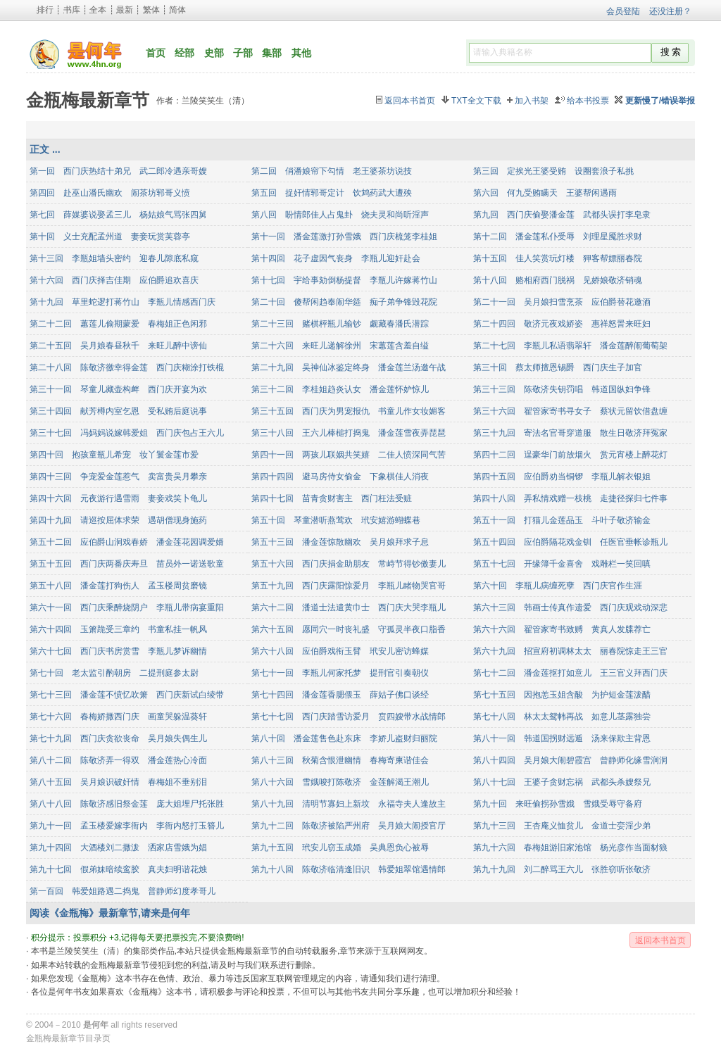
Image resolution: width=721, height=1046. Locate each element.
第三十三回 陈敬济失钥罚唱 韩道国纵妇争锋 (562, 389)
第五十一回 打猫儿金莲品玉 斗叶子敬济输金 (562, 520)
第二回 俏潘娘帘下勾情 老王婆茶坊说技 (331, 171)
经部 (184, 52)
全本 (97, 10)
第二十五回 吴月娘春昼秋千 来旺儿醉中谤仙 (118, 346)
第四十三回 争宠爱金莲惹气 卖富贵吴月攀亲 (118, 476)
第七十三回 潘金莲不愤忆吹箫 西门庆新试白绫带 (127, 695)
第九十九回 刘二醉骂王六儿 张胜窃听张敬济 (562, 869)
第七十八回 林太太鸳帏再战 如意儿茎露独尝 (562, 717)
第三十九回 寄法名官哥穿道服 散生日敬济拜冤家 (570, 433)
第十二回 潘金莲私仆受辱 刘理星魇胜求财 (557, 236)
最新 (124, 10)
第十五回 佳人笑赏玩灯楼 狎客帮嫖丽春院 (557, 258)
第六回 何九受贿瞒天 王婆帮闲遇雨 (545, 193)
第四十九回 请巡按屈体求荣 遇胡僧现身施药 (118, 520)
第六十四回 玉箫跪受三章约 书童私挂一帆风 (118, 629)
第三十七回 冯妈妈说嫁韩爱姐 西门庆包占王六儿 (127, 433)
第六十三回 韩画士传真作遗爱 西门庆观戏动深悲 (570, 607)
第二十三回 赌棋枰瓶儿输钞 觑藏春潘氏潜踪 (340, 324)
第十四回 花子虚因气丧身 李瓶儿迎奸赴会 (335, 258)
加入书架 (531, 101)
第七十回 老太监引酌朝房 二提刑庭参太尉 (114, 673)
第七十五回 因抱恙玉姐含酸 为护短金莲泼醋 (562, 695)
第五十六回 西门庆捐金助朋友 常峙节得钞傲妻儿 (348, 564)
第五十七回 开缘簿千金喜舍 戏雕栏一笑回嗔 (562, 564)
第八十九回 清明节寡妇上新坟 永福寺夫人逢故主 (348, 804)
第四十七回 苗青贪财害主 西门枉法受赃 (331, 498)
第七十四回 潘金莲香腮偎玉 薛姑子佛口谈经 (340, 695)
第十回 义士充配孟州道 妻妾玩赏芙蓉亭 (110, 236)
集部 (272, 52)
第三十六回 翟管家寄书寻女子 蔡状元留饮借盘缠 (570, 411)
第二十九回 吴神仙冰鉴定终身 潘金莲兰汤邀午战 (348, 367)
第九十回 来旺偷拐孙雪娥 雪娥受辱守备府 (557, 804)
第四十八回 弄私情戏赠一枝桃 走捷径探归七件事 (570, 498)
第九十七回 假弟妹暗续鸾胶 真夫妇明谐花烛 (118, 869)
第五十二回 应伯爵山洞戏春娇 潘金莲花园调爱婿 (127, 542)
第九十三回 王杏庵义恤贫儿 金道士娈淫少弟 (562, 826)
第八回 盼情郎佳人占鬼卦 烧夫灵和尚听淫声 (340, 215)
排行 (45, 10)
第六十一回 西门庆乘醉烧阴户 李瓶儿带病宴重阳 (127, 607)
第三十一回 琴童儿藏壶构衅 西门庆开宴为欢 (118, 389)
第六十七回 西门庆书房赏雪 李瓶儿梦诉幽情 (118, 651)
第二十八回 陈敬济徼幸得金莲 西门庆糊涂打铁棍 (127, 367)
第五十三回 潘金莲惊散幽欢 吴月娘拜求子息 (340, 542)
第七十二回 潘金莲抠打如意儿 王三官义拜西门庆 (570, 673)
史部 (214, 52)
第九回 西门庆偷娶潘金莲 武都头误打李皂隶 (562, 215)
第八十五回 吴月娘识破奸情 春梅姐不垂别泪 (118, 782)
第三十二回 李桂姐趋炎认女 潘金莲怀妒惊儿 (340, 389)
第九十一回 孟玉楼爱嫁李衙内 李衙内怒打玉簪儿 (127, 826)
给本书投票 (588, 101)
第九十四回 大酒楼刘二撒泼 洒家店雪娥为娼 (118, 847)
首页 (155, 52)
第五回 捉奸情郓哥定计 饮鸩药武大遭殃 (331, 193)
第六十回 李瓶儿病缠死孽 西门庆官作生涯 (557, 586)
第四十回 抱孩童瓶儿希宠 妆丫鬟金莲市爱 (114, 455)
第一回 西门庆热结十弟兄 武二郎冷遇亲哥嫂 (118, 171)
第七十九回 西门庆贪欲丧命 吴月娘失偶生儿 (118, 738)
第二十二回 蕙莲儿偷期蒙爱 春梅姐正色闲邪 (118, 324)
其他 (301, 52)
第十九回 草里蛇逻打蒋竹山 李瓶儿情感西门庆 (122, 302)
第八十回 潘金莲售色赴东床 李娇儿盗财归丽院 (344, 738)
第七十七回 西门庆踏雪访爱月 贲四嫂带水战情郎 (348, 717)
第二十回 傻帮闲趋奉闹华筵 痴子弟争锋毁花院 (344, 302)
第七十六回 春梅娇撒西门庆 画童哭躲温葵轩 (118, 717)
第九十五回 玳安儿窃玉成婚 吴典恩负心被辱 (340, 847)
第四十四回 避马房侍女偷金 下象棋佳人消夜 (340, 476)
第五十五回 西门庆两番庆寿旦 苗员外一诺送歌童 (127, 564)
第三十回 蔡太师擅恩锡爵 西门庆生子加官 (557, 367)
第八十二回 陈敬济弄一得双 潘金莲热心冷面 (118, 760)
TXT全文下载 (476, 101)
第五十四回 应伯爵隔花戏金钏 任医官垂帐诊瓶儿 (570, 542)
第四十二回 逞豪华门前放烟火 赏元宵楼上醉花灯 (570, 455)
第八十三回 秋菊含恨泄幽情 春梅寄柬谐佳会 (340, 760)
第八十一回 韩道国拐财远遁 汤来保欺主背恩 (562, 738)
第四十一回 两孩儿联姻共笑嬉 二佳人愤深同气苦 (348, 455)
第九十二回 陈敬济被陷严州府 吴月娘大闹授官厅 (348, 826)
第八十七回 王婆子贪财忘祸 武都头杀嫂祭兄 (562, 782)
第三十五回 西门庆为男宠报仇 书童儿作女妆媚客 (348, 411)
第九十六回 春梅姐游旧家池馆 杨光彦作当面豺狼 (570, 847)
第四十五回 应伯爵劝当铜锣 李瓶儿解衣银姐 (562, 476)
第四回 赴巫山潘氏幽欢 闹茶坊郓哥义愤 (110, 193)
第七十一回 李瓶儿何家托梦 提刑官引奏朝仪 (340, 673)
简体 (177, 10)
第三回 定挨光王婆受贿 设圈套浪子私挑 (553, 171)
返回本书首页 (409, 101)
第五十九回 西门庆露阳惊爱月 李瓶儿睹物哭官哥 (348, 586)
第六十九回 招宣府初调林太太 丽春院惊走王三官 (570, 651)
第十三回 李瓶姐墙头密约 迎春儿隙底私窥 (114, 258)
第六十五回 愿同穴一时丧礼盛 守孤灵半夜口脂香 (348, 629)
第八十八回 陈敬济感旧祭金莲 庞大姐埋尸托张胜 (127, 804)
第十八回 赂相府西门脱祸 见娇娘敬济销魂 (557, 280)
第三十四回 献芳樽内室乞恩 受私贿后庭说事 (118, 411)
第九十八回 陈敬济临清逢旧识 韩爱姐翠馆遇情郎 (348, 869)
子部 (243, 52)
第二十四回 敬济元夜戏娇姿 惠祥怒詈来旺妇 (562, 324)
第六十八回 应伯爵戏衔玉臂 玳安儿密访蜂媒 (340, 651)
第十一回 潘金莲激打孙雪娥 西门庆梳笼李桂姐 (344, 236)
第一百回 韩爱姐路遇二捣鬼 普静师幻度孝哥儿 (122, 891)
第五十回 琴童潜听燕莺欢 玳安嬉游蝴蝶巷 (335, 520)
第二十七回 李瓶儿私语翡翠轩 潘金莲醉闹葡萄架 (570, 346)
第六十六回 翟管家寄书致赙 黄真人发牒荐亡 (562, 629)
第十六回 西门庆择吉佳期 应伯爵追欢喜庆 (114, 280)
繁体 (151, 10)
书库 (71, 10)
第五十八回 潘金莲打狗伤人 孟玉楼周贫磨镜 (118, 586)
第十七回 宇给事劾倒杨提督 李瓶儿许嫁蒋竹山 (344, 280)
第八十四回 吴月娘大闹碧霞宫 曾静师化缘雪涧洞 (570, 760)
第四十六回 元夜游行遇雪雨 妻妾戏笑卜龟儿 (118, 498)
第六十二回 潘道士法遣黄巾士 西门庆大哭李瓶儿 (348, 607)
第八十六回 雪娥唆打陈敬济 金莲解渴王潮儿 (340, 782)
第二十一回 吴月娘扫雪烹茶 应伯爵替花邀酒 (562, 302)
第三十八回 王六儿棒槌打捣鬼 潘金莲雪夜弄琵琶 (348, 433)
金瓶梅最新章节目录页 (68, 1038)
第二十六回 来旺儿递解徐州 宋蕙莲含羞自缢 (340, 346)
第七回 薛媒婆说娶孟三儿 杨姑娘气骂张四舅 (118, 215)
